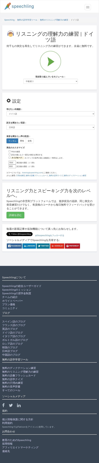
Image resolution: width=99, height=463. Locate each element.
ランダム (12, 141)
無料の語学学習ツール (27, 20)
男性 (22, 141)
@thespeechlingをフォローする (49, 235)
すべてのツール (11, 390)
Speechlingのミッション (16, 289)
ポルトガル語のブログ (15, 339)
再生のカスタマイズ (15, 147)
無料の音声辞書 (11, 386)
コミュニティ (10, 308)
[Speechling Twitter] (12, 405)
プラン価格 (8, 304)
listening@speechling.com (32, 173)
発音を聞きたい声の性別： (18, 136)
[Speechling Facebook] (5, 405)
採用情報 (7, 443)
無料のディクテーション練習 (75, 176)
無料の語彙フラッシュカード (37, 176)
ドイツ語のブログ (12, 332)
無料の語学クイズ (56, 176)
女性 (30, 141)
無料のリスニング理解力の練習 (54, 20)
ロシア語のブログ (12, 343)
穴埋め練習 (20, 176)
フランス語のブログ (14, 325)
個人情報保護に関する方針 (17, 419)
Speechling (9, 20)
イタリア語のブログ (14, 336)
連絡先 (6, 451)
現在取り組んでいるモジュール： (50, 77)
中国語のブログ (11, 354)
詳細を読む (15, 215)
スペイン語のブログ (14, 321)
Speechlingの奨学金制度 (16, 293)
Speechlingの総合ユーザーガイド (22, 285)
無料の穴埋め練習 (12, 382)
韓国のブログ (10, 347)
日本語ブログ (10, 351)
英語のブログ (10, 328)
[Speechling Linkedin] (20, 405)
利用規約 (7, 422)
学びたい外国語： (14, 109)
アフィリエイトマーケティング (20, 447)
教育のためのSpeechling (16, 440)
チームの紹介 (10, 297)
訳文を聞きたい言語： (16, 123)
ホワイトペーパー (12, 300)
